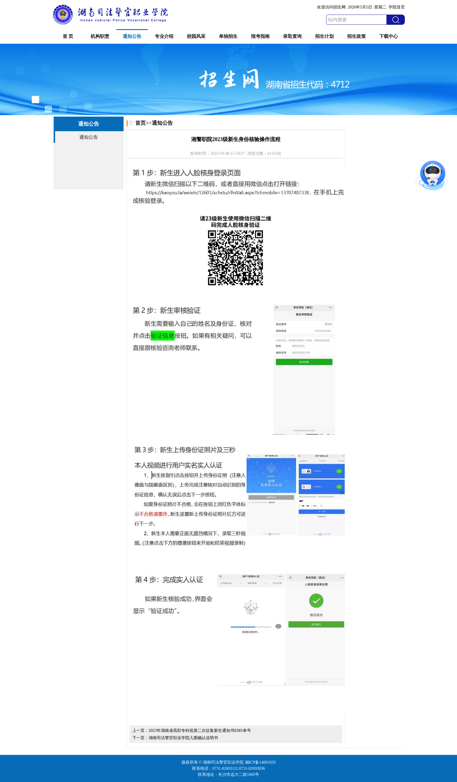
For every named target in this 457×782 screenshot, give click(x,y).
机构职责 (100, 36)
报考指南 (260, 36)
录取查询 (292, 36)
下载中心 (388, 36)
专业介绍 (164, 36)
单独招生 (228, 36)
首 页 (68, 36)
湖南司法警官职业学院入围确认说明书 (183, 738)
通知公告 (132, 36)
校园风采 (196, 36)
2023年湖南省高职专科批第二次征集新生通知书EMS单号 (200, 730)
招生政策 (356, 36)
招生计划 (324, 36)
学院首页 (397, 7)
